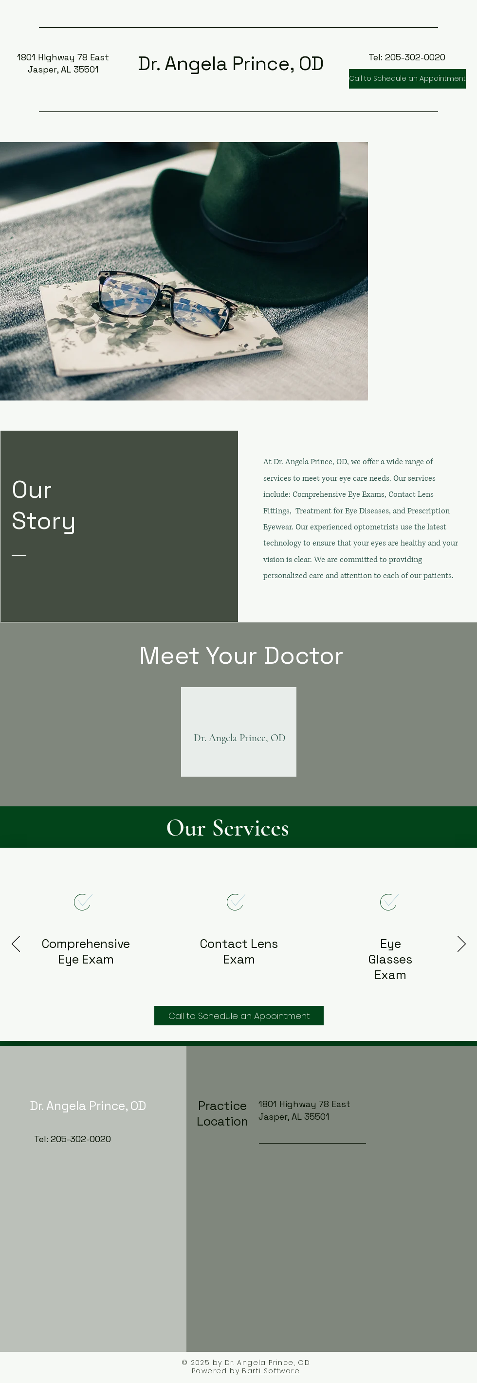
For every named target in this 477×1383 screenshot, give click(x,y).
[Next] (462, 944)
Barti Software (271, 1371)
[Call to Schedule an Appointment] (407, 79)
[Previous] (16, 944)
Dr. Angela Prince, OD (231, 63)
